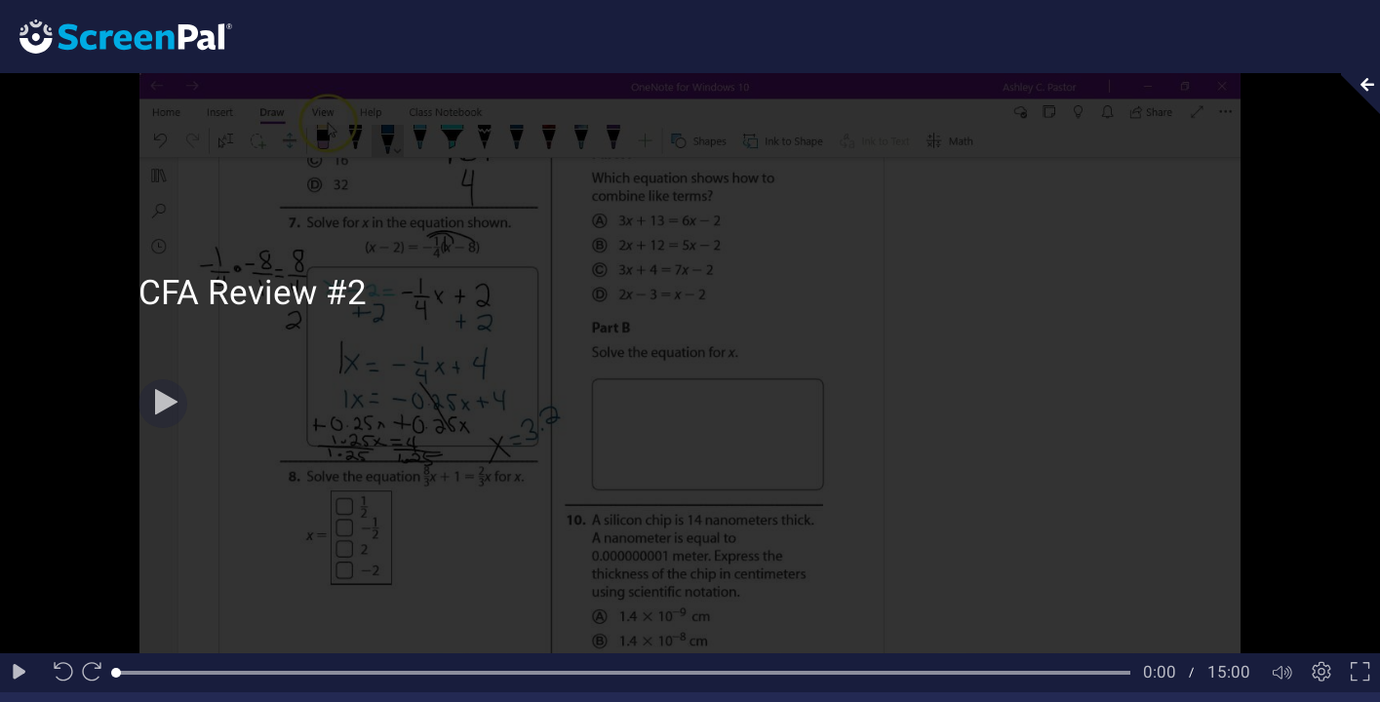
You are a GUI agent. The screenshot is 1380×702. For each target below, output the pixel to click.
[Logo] (116, 35)
